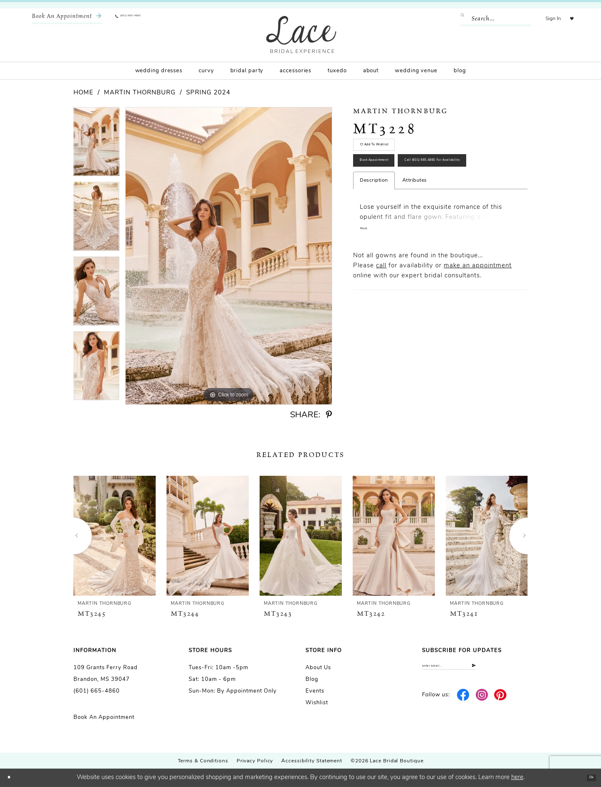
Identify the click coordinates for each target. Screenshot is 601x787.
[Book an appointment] (67, 19)
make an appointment (478, 325)
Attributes (414, 238)
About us (318, 667)
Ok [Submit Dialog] (587, 777)
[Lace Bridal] (301, 34)
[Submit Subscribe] (520, 669)
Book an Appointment (103, 717)
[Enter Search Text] (486, 18)
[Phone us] (140, 18)
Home (83, 93)
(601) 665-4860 (96, 691)
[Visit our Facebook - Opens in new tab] (463, 702)
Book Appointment (392, 183)
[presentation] (114, 536)
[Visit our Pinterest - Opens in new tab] (501, 702)
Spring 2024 (208, 93)
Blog (312, 679)
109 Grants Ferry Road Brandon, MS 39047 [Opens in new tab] (105, 673)
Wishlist (317, 703)
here (517, 777)
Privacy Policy (255, 761)
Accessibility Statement (311, 761)
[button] (544, 18)
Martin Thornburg (140, 93)
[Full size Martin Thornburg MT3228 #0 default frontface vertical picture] (229, 255)
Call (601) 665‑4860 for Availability (418, 213)
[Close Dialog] (12, 778)
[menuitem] (67, 19)
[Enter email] (475, 669)
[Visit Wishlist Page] (567, 18)
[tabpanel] (96, 144)
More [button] (367, 289)
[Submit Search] (456, 18)
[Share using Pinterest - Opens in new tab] (329, 415)
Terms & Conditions (203, 761)
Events (315, 691)
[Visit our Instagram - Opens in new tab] (482, 702)
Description (374, 238)
